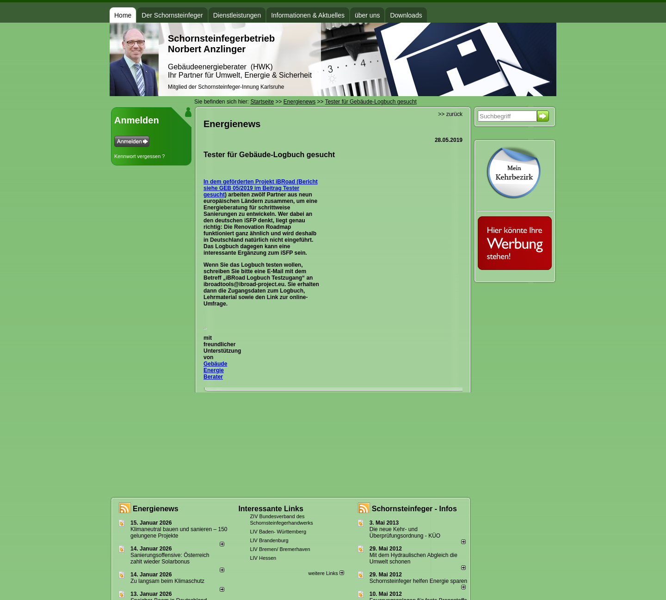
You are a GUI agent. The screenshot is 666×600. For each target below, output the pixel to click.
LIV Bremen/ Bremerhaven (280, 549)
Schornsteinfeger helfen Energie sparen (418, 581)
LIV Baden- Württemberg (278, 531)
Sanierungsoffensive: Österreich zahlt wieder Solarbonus (170, 558)
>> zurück (450, 114)
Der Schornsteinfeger (172, 15)
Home (122, 15)
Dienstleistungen (237, 15)
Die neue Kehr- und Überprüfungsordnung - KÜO (405, 532)
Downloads (406, 15)
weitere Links (326, 573)
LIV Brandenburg (269, 540)
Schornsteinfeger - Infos (414, 509)
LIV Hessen (263, 558)
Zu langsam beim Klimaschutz (167, 581)
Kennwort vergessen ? (139, 156)
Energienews (156, 509)
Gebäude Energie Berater (215, 370)
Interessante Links (270, 509)
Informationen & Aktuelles (308, 15)
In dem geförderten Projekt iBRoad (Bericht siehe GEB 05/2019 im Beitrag (261, 184)
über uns (367, 15)
